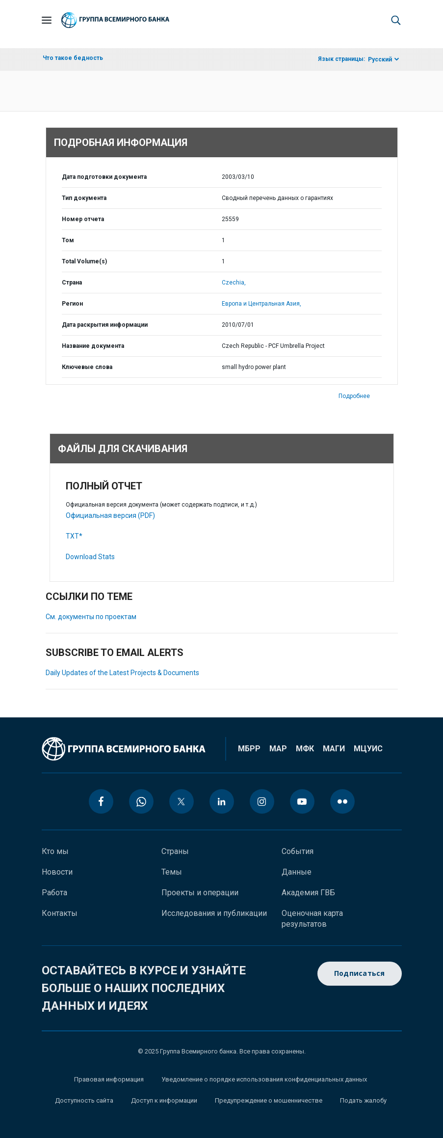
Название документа (93, 345)
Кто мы (55, 851)
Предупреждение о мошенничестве (268, 1100)
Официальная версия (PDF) (110, 515)
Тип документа (84, 198)
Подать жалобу (363, 1100)
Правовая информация (109, 1079)
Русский (380, 59)
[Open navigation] (47, 20)
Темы (171, 872)
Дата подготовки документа (104, 176)
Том (68, 240)
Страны (175, 851)
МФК (305, 748)
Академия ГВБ (308, 892)
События (297, 851)
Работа (54, 892)
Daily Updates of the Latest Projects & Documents (122, 673)
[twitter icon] (181, 801)
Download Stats (90, 557)
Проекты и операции (199, 892)
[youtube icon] (302, 801)
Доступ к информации (164, 1100)
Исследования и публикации (214, 913)
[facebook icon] (101, 801)
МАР (278, 748)
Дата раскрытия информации (105, 324)
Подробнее (354, 396)
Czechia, (234, 282)
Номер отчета (83, 219)
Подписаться (359, 973)
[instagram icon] (262, 801)
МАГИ (334, 748)
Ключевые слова (87, 367)
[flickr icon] (342, 801)
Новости (57, 872)
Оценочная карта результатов (312, 919)
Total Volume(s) (84, 261)
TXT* (74, 536)
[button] (396, 20)
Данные (297, 872)
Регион (72, 303)
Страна (72, 282)
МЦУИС (368, 748)
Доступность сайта (84, 1100)
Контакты (60, 913)
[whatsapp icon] (141, 801)
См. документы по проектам (91, 617)
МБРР (249, 748)
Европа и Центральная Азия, (261, 303)
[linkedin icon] (221, 801)
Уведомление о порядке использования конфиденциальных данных (264, 1079)
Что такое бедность (73, 58)
